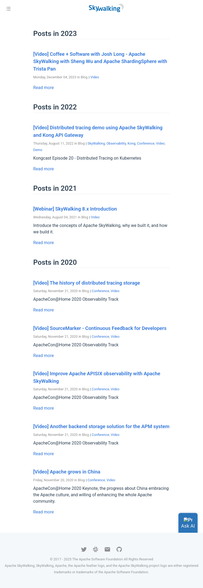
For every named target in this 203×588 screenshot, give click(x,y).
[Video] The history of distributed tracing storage (86, 283)
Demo (37, 150)
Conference (145, 143)
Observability (116, 143)
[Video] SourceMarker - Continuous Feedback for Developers (100, 328)
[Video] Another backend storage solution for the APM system (101, 426)
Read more (43, 87)
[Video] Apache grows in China (66, 472)
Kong (131, 143)
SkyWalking (96, 143)
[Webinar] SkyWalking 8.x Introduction (75, 209)
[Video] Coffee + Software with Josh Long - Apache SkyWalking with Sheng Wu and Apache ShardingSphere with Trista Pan (100, 61)
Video (94, 77)
